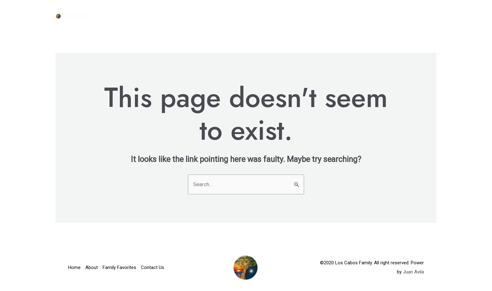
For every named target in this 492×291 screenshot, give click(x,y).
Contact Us (415, 16)
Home (298, 16)
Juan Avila (413, 272)
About (324, 16)
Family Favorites (366, 16)
